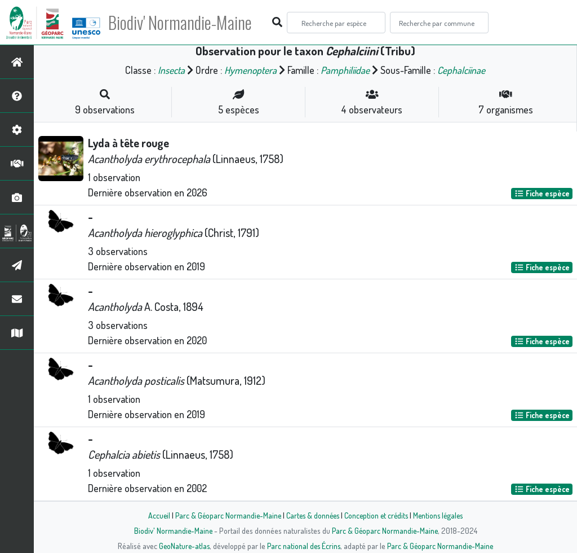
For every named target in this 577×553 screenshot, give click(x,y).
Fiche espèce (542, 193)
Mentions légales (441, 515)
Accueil (154, 515)
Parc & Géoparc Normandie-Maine (224, 515)
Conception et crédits (377, 515)
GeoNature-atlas (182, 546)
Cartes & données (311, 515)
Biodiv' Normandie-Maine (185, 22)
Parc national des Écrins (303, 546)
